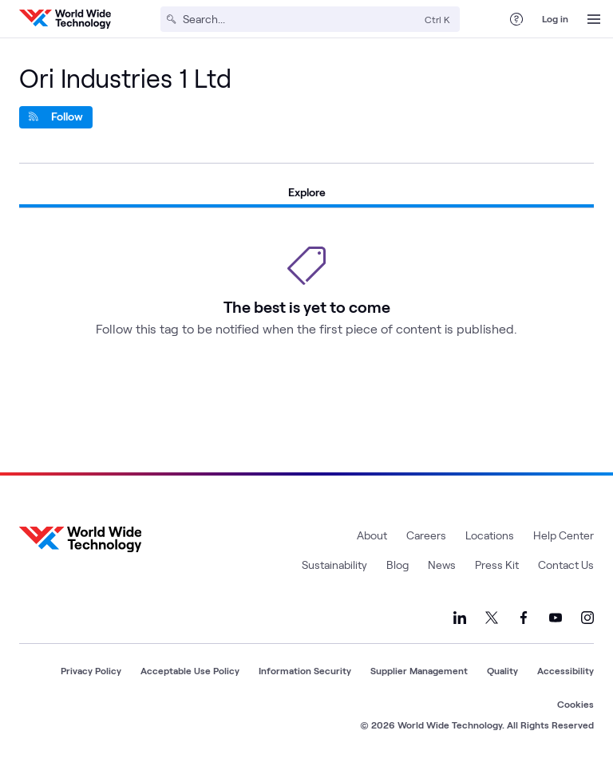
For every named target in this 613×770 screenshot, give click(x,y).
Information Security (305, 670)
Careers (426, 535)
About (372, 535)
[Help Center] (516, 19)
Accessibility (565, 670)
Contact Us (566, 564)
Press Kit (497, 564)
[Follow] (56, 117)
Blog (397, 564)
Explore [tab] (307, 192)
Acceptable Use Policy (189, 670)
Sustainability (334, 564)
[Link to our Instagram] (587, 617)
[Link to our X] (491, 617)
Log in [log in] (555, 18)
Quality (502, 670)
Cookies (575, 703)
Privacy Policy (91, 670)
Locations (489, 535)
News (442, 564)
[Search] (300, 19)
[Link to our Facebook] (523, 617)
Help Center (563, 535)
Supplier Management (419, 670)
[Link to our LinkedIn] (459, 617)
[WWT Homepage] (65, 19)
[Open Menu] (593, 19)
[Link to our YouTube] (555, 617)
